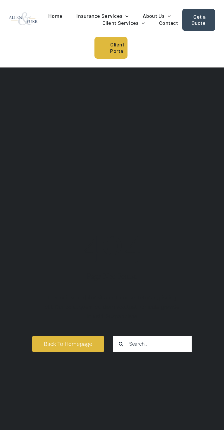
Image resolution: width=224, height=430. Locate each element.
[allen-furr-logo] (23, 15)
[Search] (121, 344)
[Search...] (152, 344)
